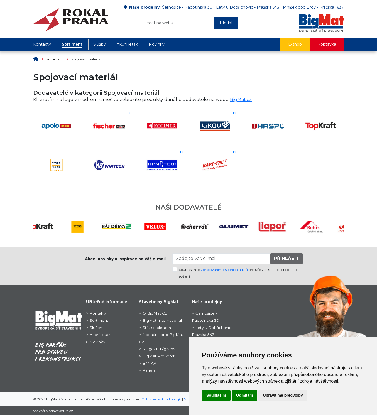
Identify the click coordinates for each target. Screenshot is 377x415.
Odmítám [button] (244, 395)
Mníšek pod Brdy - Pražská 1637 (313, 7)
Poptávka (326, 44)
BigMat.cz (241, 99)
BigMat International (162, 320)
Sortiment (72, 44)
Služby (99, 44)
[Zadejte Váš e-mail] (221, 258)
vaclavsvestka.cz (59, 411)
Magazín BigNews (160, 349)
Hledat (226, 22)
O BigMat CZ (155, 313)
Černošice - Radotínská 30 (187, 7)
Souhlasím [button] (216, 395)
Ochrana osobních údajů (161, 399)
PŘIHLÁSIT (286, 258)
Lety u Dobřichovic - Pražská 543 (247, 7)
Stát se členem (157, 327)
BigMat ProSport (159, 356)
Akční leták (127, 44)
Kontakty (42, 44)
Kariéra (149, 370)
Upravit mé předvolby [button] (283, 395)
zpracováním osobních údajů (224, 269)
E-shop (295, 44)
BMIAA (149, 363)
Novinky (157, 44)
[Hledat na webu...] (177, 23)
